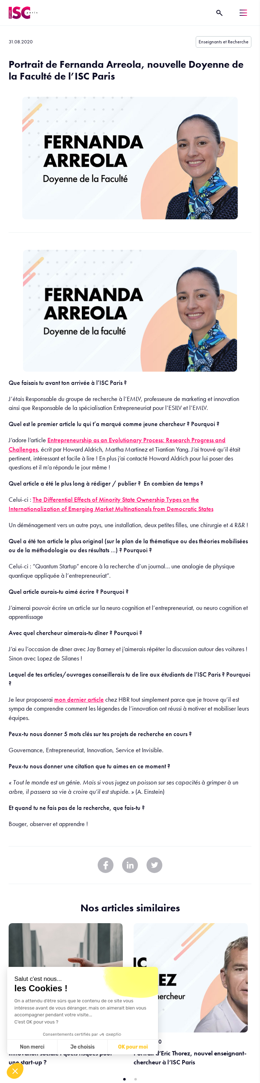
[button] (15, 1070)
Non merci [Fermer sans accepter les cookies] (32, 1047)
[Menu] (243, 13)
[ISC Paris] (23, 12)
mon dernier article (79, 699)
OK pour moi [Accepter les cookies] (133, 1047)
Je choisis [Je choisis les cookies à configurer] (82, 1047)
